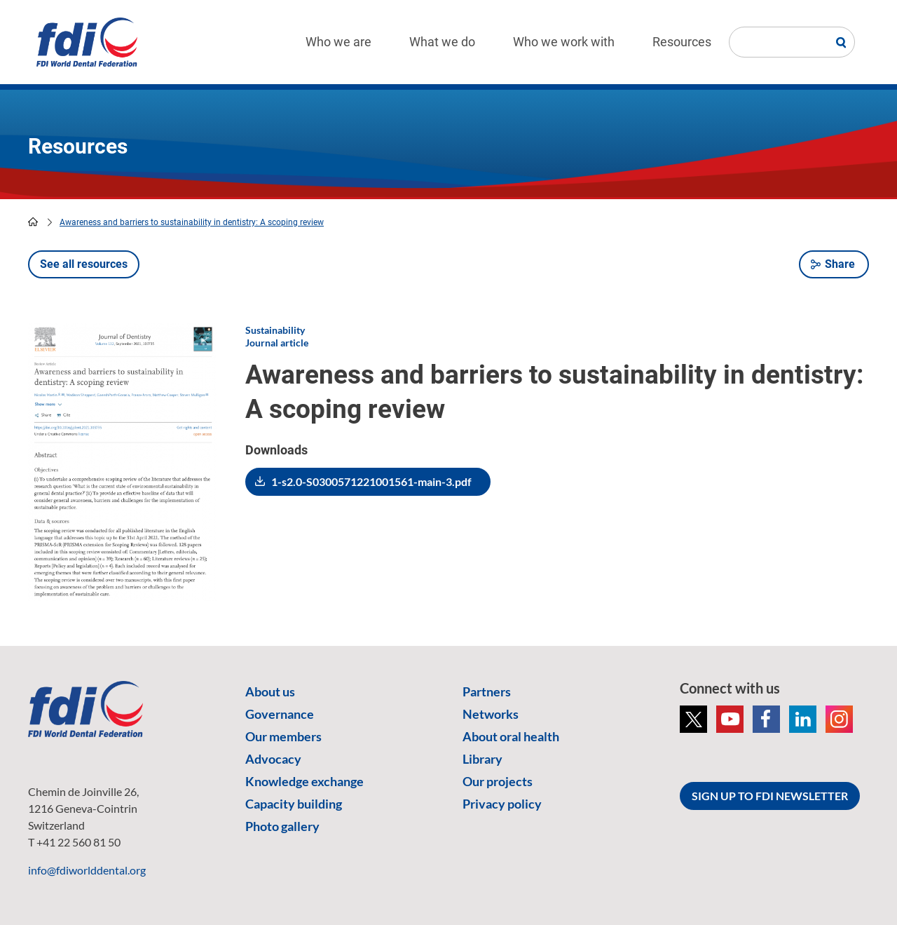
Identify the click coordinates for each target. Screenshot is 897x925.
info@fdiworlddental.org (87, 870)
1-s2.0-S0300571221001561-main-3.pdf (371, 481)
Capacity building (293, 803)
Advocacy (273, 759)
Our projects (498, 781)
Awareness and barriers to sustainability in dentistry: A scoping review (192, 222)
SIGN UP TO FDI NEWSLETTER (770, 795)
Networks (491, 714)
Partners (487, 691)
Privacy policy (502, 803)
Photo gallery (282, 826)
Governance (279, 714)
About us (270, 691)
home (33, 222)
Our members (283, 736)
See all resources (84, 264)
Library (482, 759)
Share (840, 264)
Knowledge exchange (304, 781)
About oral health (511, 736)
